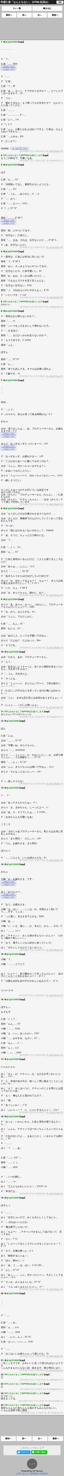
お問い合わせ (22, 1473)
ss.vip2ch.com (19, 148)
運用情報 (34, 1473)
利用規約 (44, 1473)
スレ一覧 (17, 8)
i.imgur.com (8, 66)
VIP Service (37, 1471)
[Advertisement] (31, 28)
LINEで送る (40, 1452)
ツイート (25, 1452)
